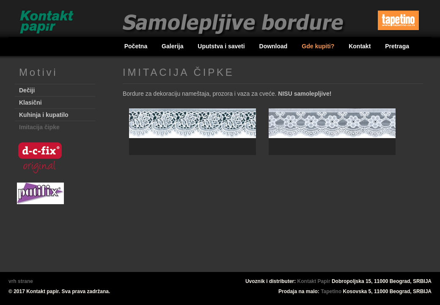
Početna (136, 46)
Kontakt (360, 46)
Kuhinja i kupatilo (44, 114)
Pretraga (397, 46)
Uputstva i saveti (222, 46)
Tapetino (331, 291)
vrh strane (20, 281)
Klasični (30, 102)
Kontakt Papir (313, 281)
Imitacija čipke (39, 127)
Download (274, 46)
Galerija (173, 46)
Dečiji (27, 90)
